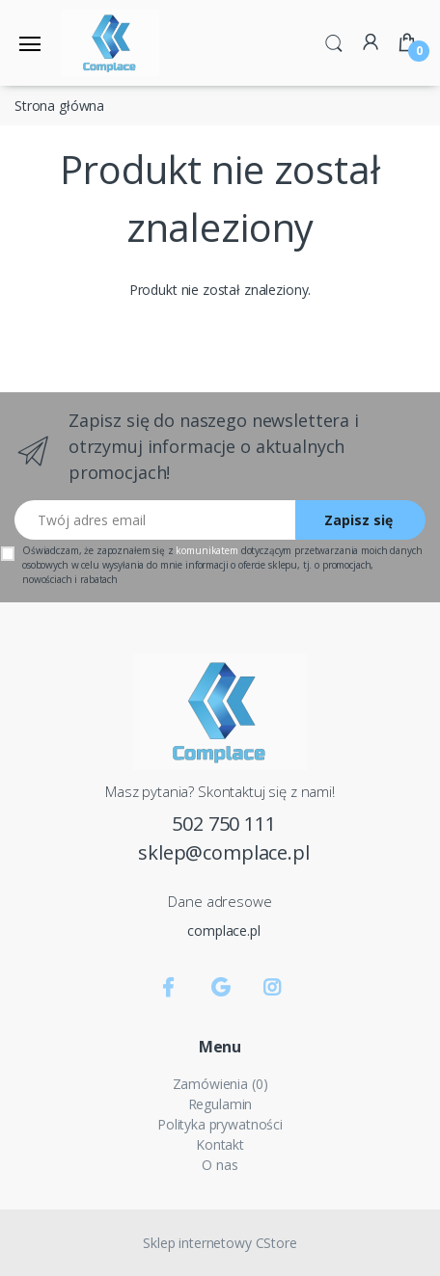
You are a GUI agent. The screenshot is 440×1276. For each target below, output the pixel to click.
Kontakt (220, 1144)
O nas (219, 1165)
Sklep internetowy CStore (220, 1243)
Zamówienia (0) (220, 1084)
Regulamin (220, 1104)
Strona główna (59, 105)
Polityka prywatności (220, 1124)
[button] (333, 41)
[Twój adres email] (155, 520)
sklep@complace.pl (224, 852)
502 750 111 (223, 824)
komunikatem (206, 550)
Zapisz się (358, 520)
